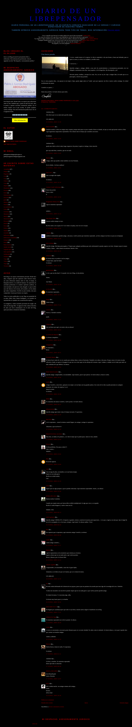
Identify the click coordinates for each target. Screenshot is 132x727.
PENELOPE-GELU (51, 496)
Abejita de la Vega (51, 617)
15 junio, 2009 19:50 (53, 377)
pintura (5, 223)
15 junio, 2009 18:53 (53, 367)
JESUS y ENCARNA (52, 671)
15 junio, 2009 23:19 (53, 481)
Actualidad (7, 169)
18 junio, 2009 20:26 (53, 695)
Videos (5, 261)
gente (5, 200)
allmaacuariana (50, 409)
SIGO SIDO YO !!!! (51, 607)
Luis (47, 469)
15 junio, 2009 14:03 (53, 168)
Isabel (47, 486)
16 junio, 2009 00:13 (53, 512)
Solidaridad (7, 254)
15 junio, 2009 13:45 (53, 138)
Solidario (6, 256)
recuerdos (6, 233)
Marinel (48, 550)
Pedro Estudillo (50, 126)
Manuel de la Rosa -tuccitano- (54, 434)
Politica (6, 228)
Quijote (6, 230)
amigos (6, 171)
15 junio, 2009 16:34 (53, 284)
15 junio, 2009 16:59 (53, 294)
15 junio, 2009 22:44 (53, 439)
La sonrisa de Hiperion (52, 334)
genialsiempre (50, 270)
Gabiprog (48, 324)
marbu (48, 382)
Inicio (86, 703)
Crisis (5, 183)
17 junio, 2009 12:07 (53, 679)
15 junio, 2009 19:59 (53, 394)
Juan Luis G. (49, 172)
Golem (48, 627)
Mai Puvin (49, 419)
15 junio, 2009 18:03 (53, 330)
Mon (47, 459)
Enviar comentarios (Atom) (56, 706)
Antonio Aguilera (51, 564)
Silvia (47, 683)
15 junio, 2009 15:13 (53, 214)
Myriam (48, 644)
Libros (5, 209)
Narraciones (7, 218)
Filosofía (6, 197)
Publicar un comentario (47, 700)
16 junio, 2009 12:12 (53, 560)
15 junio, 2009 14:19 (53, 182)
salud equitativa (50, 517)
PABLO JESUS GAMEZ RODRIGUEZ (16, 141)
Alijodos (48, 233)
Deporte (6, 185)
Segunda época (8, 249)
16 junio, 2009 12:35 (53, 579)
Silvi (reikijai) (50, 243)
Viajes (5, 259)
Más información (20, 120)
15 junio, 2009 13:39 (53, 122)
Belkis (48, 399)
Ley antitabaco (8, 207)
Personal (52, 102)
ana (47, 583)
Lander (48, 540)
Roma (5, 242)
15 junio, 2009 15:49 (53, 238)
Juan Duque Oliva (51, 218)
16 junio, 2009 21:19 (53, 639)
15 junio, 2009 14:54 (53, 197)
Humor (5, 204)
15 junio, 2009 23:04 (53, 464)
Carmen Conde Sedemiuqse (53, 187)
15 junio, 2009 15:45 (53, 228)
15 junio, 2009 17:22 (53, 305)
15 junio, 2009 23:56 (53, 491)
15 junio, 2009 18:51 (53, 352)
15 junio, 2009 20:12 (53, 404)
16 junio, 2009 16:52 (53, 602)
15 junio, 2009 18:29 (53, 340)
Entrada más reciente (47, 703)
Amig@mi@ (49, 345)
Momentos (6, 214)
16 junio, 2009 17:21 (53, 612)
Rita (47, 529)
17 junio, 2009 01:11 (53, 654)
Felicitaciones (7, 195)
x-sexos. (48, 309)
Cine (5, 176)
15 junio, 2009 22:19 (53, 429)
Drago (47, 299)
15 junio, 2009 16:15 (53, 251)
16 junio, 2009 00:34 (53, 525)
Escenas (6, 190)
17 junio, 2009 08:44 (53, 666)
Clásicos (6, 181)
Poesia (5, 226)
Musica (6, 216)
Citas (5, 178)
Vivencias (6, 266)
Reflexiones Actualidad (10, 237)
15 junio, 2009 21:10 (53, 414)
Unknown (48, 255)
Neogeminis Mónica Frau (53, 201)
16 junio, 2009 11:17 (53, 545)
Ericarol (48, 444)
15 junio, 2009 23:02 (53, 454)
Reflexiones (7, 235)
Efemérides (7, 188)
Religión (6, 240)
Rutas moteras (7, 245)
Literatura (6, 211)
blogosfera (6, 174)
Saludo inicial (7, 247)
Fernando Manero (51, 357)
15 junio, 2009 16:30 (53, 265)
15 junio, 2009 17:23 (53, 319)
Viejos (5, 263)
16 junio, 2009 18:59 (53, 622)
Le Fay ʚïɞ (49, 289)
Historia (6, 202)
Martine (48, 158)
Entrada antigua (124, 703)
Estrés (5, 193)
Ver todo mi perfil (10, 144)
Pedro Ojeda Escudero (52, 372)
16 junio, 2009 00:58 (53, 535)
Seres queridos (8, 252)
